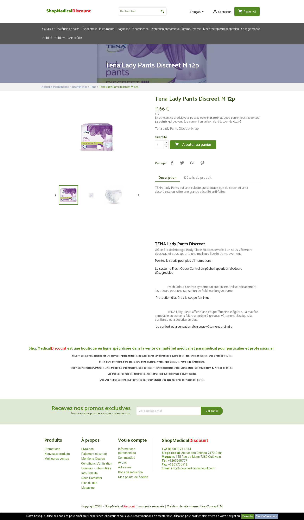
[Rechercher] (142, 11)
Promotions (52, 449)
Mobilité (47, 37)
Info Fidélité (89, 473)
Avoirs (122, 462)
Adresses (124, 467)
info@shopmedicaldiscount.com (192, 468)
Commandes (126, 458)
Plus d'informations (266, 516)
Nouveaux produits (57, 454)
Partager (172, 163)
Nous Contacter (91, 478)
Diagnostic (123, 28)
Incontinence (140, 28)
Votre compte (132, 440)
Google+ (192, 163)
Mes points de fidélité (133, 477)
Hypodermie (89, 28)
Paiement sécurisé (94, 454)
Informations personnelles (127, 451)
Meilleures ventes (56, 458)
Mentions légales (93, 458)
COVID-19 (48, 28)
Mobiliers (59, 37)
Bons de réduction (130, 472)
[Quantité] (159, 144)
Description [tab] (167, 178)
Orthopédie (75, 37)
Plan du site (89, 483)
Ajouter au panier (193, 145)
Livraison (87, 449)
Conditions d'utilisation (96, 463)
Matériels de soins (68, 28)
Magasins (88, 488)
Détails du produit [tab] (198, 178)
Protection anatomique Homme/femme (176, 28)
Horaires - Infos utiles (96, 468)
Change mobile (250, 28)
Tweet (182, 163)
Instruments (106, 28)
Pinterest (202, 163)
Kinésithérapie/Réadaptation (221, 28)
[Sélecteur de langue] (197, 12)
